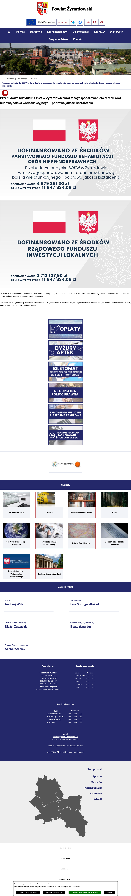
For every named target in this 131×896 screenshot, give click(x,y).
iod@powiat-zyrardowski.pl (73, 752)
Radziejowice (96, 793)
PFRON (34, 78)
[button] (5, 93)
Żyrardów (97, 776)
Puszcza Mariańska (93, 787)
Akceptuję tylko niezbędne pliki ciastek (84, 892)
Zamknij (109, 892)
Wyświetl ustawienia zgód (54, 892)
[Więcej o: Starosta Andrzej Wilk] (29, 603)
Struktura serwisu (66, 848)
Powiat (10, 78)
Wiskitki (98, 799)
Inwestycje (22, 78)
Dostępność (65, 869)
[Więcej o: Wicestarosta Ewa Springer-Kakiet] (94, 603)
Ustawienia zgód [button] (65, 879)
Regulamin (65, 858)
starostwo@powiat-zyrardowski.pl (65, 739)
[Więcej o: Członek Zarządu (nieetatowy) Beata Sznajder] (94, 625)
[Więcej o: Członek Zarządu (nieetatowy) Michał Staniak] (29, 647)
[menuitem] (9, 31)
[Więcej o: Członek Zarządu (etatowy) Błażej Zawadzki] (29, 625)
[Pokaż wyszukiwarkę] (102, 22)
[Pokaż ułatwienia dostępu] (94, 22)
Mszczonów (96, 782)
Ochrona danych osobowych (28, 892)
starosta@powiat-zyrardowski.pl (65, 737)
